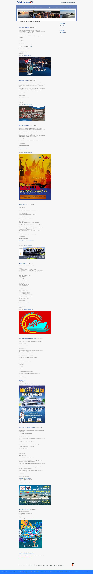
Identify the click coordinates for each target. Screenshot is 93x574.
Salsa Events (33, 7)
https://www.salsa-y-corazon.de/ (29, 383)
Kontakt (51, 565)
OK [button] (87, 571)
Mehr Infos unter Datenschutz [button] (72, 571)
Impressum (40, 565)
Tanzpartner (50, 7)
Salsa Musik (42, 7)
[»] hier (31, 46)
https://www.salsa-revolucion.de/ (29, 518)
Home (19, 7)
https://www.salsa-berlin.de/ (28, 152)
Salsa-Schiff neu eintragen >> (25, 557)
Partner (55, 565)
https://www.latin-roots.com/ (28, 245)
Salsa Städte (25, 7)
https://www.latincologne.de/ (28, 309)
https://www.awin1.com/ (27, 55)
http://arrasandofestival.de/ (28, 104)
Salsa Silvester (61, 565)
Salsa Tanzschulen (68, 7)
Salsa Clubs (59, 7)
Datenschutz (45, 565)
